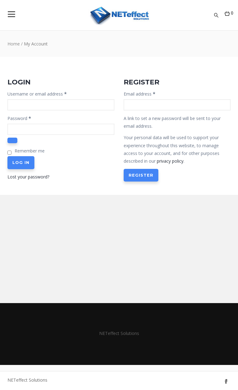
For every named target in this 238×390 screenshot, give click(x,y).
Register (141, 175)
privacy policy (170, 161)
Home (13, 44)
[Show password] (12, 140)
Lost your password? (28, 177)
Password (27, 117)
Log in (20, 162)
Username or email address (45, 93)
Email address (148, 93)
